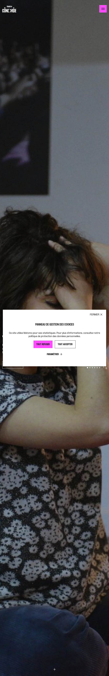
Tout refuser (43, 344)
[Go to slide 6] (99, 367)
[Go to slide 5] (97, 367)
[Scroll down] (54, 669)
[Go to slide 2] (90, 367)
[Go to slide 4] (94, 367)
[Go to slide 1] (87, 367)
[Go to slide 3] (92, 367)
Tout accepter (65, 344)
